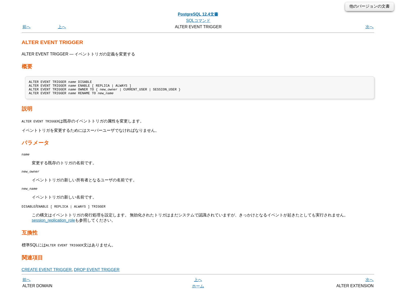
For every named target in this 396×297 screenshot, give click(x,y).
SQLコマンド (198, 20)
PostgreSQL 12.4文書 (198, 14)
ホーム (198, 291)
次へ (369, 27)
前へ (26, 27)
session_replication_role (53, 225)
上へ (62, 27)
